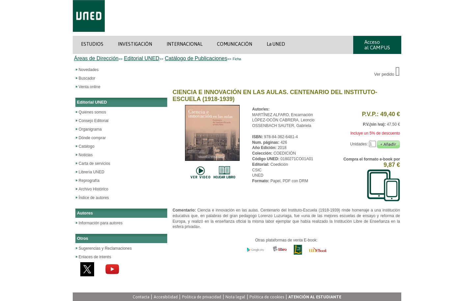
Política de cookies (267, 296)
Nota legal (235, 296)
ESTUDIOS (92, 44)
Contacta (141, 296)
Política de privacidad (201, 296)
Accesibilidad (166, 296)
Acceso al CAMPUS (377, 44)
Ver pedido (387, 74)
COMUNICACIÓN (234, 44)
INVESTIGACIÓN (135, 44)
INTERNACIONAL (184, 44)
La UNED (276, 44)
